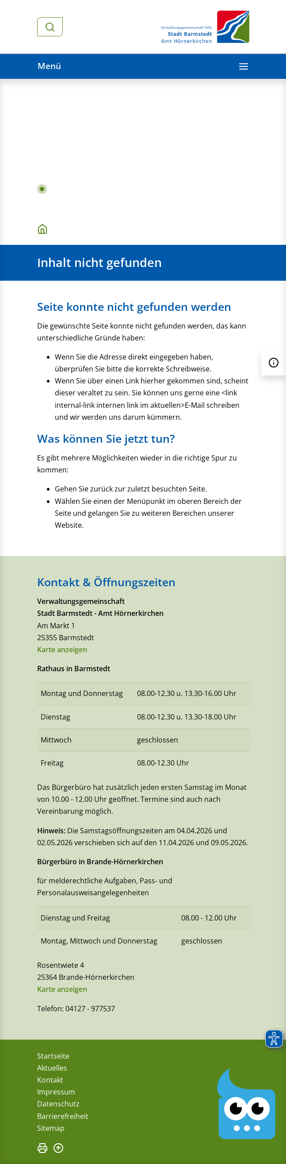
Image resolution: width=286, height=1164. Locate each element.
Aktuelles (52, 1068)
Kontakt (50, 1080)
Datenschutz (58, 1104)
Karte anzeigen (62, 649)
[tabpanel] (143, 145)
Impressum (56, 1092)
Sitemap (51, 1128)
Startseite (53, 1056)
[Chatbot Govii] (247, 1104)
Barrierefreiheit (62, 1116)
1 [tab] (42, 189)
